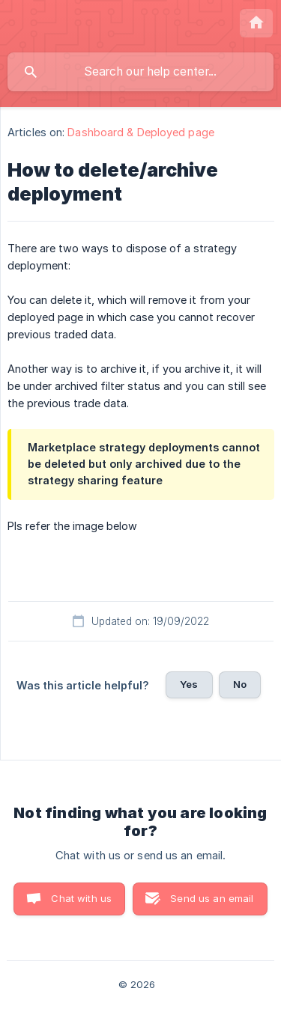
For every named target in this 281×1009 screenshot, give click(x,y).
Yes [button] (189, 684)
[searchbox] (140, 71)
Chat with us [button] (81, 898)
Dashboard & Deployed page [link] (140, 132)
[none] (256, 23)
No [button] (240, 684)
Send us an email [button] (211, 898)
